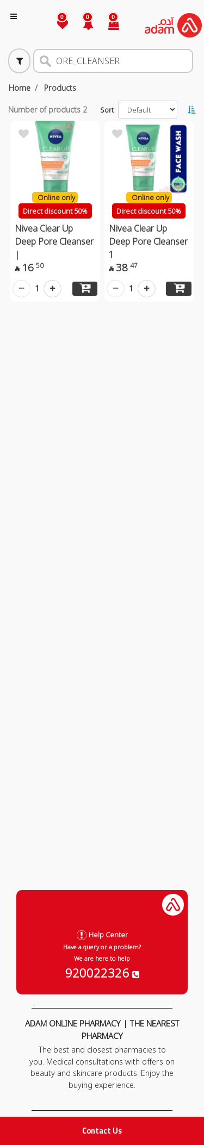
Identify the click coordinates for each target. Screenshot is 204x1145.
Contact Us (102, 1130)
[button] (82, 25)
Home (19, 88)
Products (60, 88)
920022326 (102, 972)
